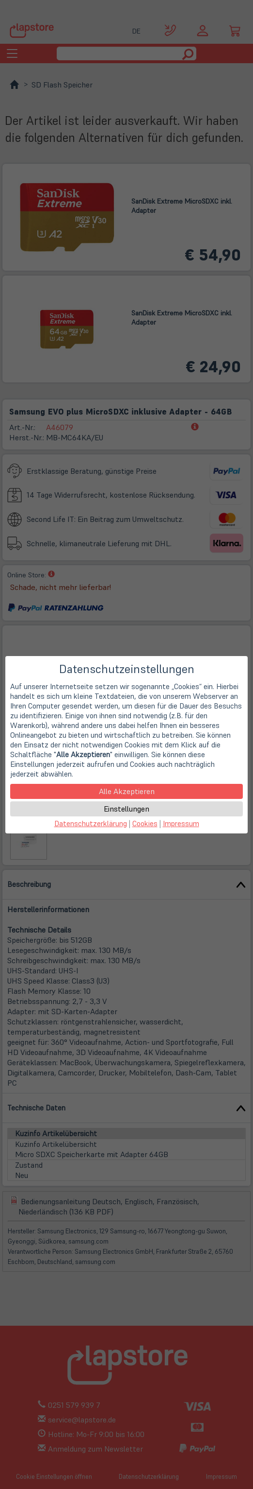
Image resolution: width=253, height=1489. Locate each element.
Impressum (181, 823)
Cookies (145, 823)
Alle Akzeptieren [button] (127, 791)
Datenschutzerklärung (90, 823)
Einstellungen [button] (126, 809)
